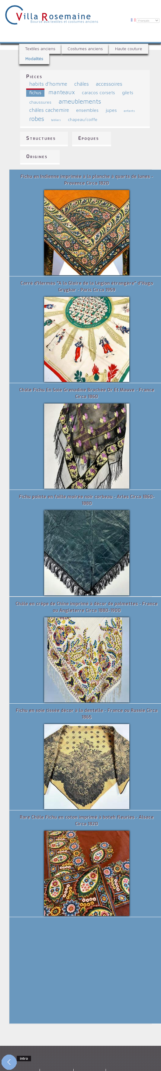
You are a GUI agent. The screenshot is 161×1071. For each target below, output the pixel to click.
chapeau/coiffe (82, 119)
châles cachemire (49, 110)
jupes (111, 110)
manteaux (61, 92)
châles (81, 84)
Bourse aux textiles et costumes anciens (64, 21)
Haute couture (128, 48)
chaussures (40, 102)
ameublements (79, 101)
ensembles (87, 110)
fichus (35, 92)
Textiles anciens (40, 48)
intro (24, 1058)
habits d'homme (48, 84)
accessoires (109, 84)
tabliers (56, 120)
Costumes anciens (85, 48)
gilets (127, 92)
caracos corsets (98, 92)
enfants (129, 111)
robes (36, 118)
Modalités (34, 58)
